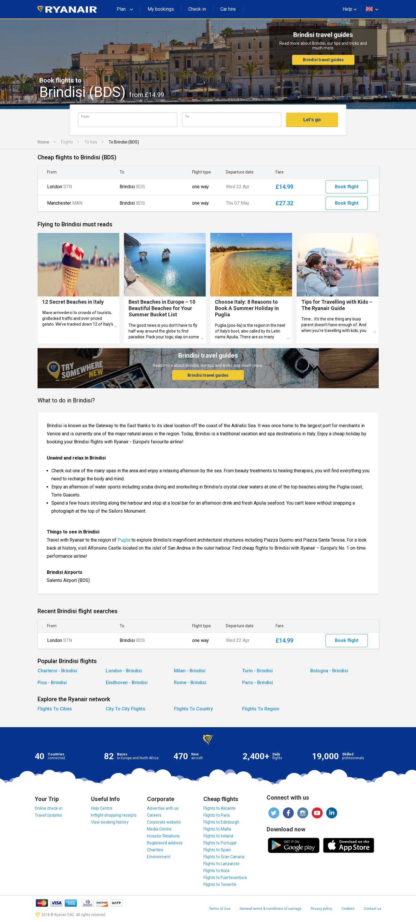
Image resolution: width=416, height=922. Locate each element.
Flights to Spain (217, 850)
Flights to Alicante (219, 808)
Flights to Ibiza (216, 870)
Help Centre (101, 808)
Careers (154, 815)
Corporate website (164, 822)
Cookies (347, 909)
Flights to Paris (216, 815)
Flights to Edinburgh (221, 822)
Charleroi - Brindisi (57, 670)
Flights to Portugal (219, 843)
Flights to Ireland (218, 836)
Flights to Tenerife (219, 884)
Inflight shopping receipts (114, 815)
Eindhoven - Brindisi (127, 682)
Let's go (312, 119)
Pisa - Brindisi (52, 682)
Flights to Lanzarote (221, 863)
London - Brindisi (124, 670)
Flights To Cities (55, 709)
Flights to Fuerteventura (225, 877)
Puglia (124, 540)
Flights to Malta (217, 829)
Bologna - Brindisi (329, 670)
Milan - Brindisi (189, 670)
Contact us (372, 909)
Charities (155, 850)
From (85, 116)
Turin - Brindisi (257, 670)
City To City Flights (125, 709)
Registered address (165, 843)
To (187, 116)
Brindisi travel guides (323, 59)
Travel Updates (48, 815)
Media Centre (159, 829)
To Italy (90, 142)
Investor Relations (163, 836)
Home (43, 142)
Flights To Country (193, 709)
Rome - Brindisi (190, 682)
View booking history (110, 822)
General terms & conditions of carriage (270, 909)
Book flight (347, 186)
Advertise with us (163, 808)
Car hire (228, 9)
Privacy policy (321, 909)
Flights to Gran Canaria (223, 856)
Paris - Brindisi (257, 682)
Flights (67, 142)
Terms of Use (219, 909)
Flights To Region (260, 709)
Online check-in (48, 808)
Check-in (197, 9)
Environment (158, 856)
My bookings (161, 9)
